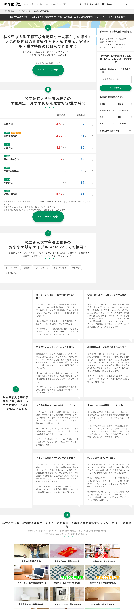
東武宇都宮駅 (11, 268)
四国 (120, 117)
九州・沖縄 (122, 123)
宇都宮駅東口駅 (60, 268)
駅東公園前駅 (11, 273)
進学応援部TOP (10, 11)
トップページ (125, 4)
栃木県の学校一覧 (24, 11)
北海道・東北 (105, 111)
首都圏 (102, 104)
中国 (101, 123)
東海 (101, 117)
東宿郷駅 (76, 268)
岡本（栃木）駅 (41, 268)
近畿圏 (120, 104)
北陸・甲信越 (123, 111)
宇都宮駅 (26, 268)
